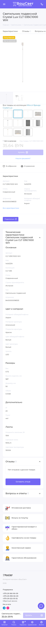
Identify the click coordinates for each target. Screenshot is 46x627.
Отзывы (26, 31)
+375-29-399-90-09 (10, 596)
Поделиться (11, 219)
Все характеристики (11, 208)
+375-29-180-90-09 (10, 593)
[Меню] (4, 4)
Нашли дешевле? (23, 158)
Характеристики (10, 31)
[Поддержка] (42, 4)
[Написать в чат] (41, 606)
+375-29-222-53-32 (10, 598)
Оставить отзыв (23, 482)
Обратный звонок (10, 601)
